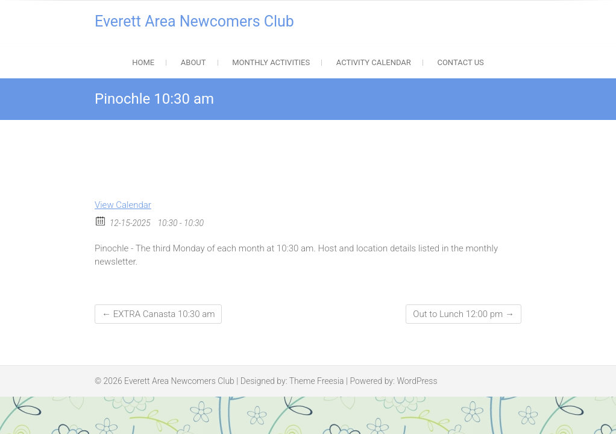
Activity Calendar (373, 62)
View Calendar (123, 205)
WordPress (417, 381)
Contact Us (460, 62)
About (193, 62)
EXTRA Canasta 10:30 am (158, 314)
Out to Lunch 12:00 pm (463, 314)
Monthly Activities (271, 62)
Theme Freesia (316, 381)
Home (143, 62)
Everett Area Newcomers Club (194, 21)
